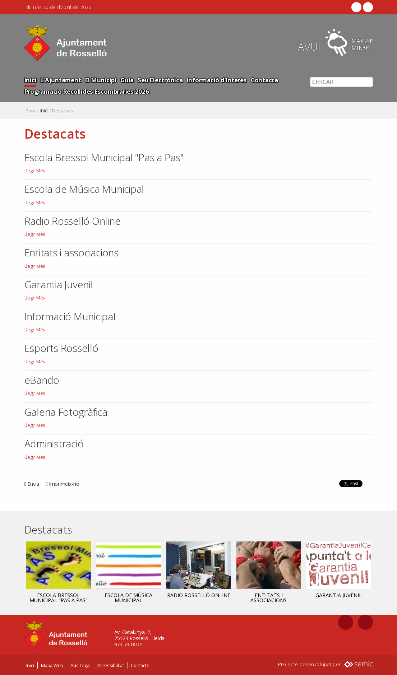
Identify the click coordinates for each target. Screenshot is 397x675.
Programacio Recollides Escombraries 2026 (86, 91)
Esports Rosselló (61, 348)
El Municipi (100, 80)
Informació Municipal (70, 316)
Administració (54, 443)
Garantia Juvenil (58, 284)
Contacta (264, 80)
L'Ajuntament (60, 80)
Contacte (140, 665)
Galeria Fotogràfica (65, 412)
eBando (42, 380)
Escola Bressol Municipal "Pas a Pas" (104, 157)
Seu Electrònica (160, 80)
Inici (30, 80)
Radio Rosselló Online (72, 221)
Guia (127, 80)
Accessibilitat (110, 665)
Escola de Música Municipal (84, 189)
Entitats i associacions (71, 252)
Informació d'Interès (217, 80)
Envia (33, 483)
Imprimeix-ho (64, 483)
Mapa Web (52, 665)
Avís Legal (80, 665)
